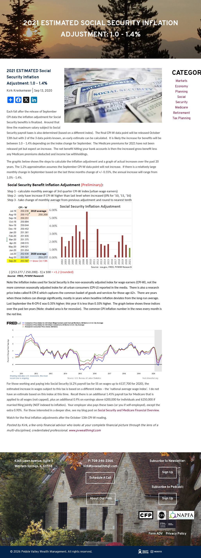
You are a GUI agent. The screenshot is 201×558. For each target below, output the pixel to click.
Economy (181, 87)
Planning (181, 92)
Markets (181, 81)
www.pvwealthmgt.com (85, 431)
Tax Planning (181, 118)
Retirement (181, 113)
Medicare (181, 108)
